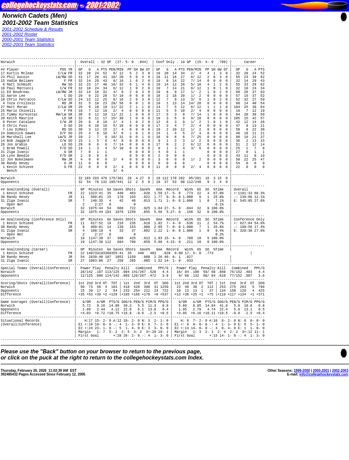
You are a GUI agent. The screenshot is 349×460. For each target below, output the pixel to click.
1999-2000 (302, 448)
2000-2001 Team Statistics (28, 39)
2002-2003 (340, 448)
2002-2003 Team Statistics (28, 44)
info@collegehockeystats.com (323, 452)
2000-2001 (321, 448)
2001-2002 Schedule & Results (32, 29)
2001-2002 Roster (19, 34)
